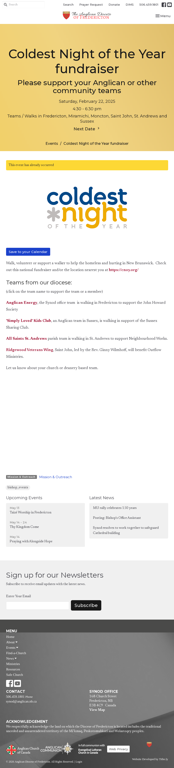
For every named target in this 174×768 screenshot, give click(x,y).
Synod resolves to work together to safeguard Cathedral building (126, 530)
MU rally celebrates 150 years (115, 508)
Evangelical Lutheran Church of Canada (90, 749)
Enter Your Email (18, 596)
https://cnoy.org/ (124, 270)
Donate (114, 4)
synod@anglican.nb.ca (21, 701)
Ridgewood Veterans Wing (29, 350)
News (11, 658)
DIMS (130, 4)
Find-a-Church (16, 653)
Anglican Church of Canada (23, 749)
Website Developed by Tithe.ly (150, 759)
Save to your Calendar (28, 252)
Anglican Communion (57, 748)
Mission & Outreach (55, 477)
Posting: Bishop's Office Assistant (117, 518)
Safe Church (14, 675)
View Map (97, 710)
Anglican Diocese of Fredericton (155, 744)
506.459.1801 (148, 4)
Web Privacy (118, 749)
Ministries (13, 664)
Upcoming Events (24, 497)
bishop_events (18, 487)
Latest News (101, 497)
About (12, 642)
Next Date (87, 128)
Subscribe (86, 605)
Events (51, 143)
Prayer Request (91, 4)
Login (79, 761)
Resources (13, 669)
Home (10, 637)
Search (68, 4)
